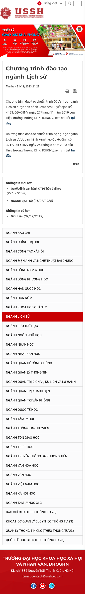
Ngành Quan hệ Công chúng (29, 363)
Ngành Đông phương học (27, 279)
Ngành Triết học (19, 447)
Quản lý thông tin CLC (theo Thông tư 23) (40, 530)
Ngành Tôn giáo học (22, 437)
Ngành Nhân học (20, 344)
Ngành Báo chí (18, 233)
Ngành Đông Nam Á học (25, 270)
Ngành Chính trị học (23, 242)
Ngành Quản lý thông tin (26, 372)
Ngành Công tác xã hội (25, 251)
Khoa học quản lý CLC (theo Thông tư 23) (39, 521)
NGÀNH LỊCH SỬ (22, 201)
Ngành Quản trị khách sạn (28, 391)
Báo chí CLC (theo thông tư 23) (31, 512)
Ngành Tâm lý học (20, 419)
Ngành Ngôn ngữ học (23, 335)
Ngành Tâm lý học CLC (24, 503)
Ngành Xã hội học (20, 493)
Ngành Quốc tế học (22, 409)
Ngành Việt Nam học (22, 484)
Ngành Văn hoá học (22, 465)
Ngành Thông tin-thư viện (27, 428)
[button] (47, 3)
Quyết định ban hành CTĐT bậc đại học (36, 188)
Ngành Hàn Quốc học (23, 288)
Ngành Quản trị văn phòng (28, 400)
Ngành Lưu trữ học (22, 326)
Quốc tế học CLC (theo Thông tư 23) (35, 540)
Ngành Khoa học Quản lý (26, 307)
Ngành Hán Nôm (19, 298)
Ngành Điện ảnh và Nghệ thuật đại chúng (39, 260)
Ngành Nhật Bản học (23, 354)
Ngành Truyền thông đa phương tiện (36, 456)
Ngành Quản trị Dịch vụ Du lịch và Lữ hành (41, 382)
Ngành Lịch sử (18, 316)
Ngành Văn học (18, 475)
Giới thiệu (17, 216)
